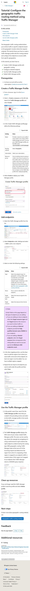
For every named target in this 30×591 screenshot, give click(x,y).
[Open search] (23, 2)
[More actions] (27, 6)
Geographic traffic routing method (12, 518)
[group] (16, 152)
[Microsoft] (15, 2)
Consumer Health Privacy (9, 581)
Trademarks (14, 584)
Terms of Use (6, 584)
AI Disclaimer (6, 577)
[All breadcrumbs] (2, 6)
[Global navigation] (1, 2)
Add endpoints (6, 35)
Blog (4, 579)
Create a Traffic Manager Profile (10, 33)
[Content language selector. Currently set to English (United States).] (10, 565)
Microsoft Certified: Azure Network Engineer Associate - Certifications (14, 547)
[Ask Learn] (24, 6)
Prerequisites (6, 31)
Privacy (17, 579)
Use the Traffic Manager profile (10, 37)
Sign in (27, 2)
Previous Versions (16, 577)
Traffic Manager (9, 5)
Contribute (11, 579)
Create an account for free (19, 84)
